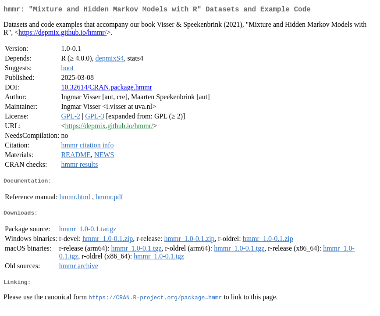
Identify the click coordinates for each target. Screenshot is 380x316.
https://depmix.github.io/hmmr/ (62, 34)
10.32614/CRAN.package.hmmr (106, 89)
